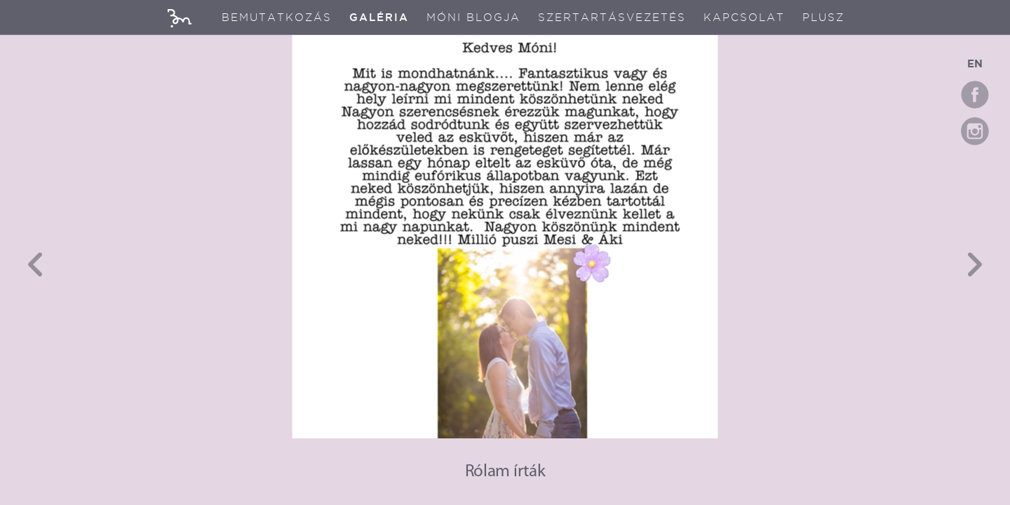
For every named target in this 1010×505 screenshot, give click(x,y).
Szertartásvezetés (612, 17)
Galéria (379, 17)
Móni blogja (473, 17)
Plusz (823, 17)
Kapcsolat (744, 17)
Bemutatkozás (277, 17)
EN (975, 63)
